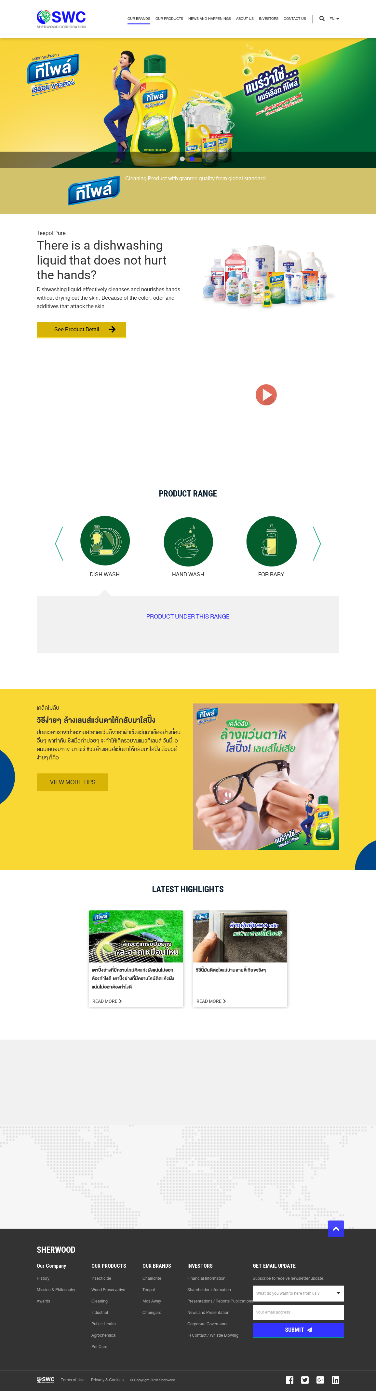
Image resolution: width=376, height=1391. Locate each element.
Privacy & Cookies (107, 1380)
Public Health (103, 1324)
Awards (43, 1301)
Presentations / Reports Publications (220, 1301)
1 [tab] (182, 159)
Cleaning (99, 1301)
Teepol (148, 1290)
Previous (59, 544)
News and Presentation (208, 1312)
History (43, 1278)
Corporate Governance (208, 1324)
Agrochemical (103, 1335)
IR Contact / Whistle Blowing (212, 1335)
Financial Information (206, 1278)
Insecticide (101, 1278)
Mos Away (151, 1301)
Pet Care (99, 1346)
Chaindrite (151, 1278)
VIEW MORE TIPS (72, 782)
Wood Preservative (108, 1290)
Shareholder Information (209, 1290)
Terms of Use (73, 1380)
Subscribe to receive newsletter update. (288, 1278)
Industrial (99, 1312)
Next (317, 544)
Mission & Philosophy (56, 1290)
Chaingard (151, 1312)
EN (332, 19)
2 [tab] (192, 159)
